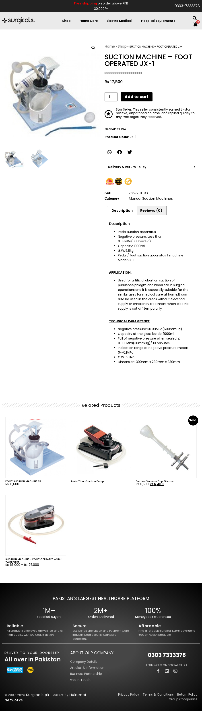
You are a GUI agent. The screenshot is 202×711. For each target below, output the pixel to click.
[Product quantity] (111, 96)
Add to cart (136, 96)
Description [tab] (122, 210)
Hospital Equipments (158, 21)
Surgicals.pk (37, 694)
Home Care (89, 21)
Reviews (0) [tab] (151, 210)
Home (110, 46)
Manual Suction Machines (151, 198)
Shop (66, 21)
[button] (194, 18)
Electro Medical (119, 21)
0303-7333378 (187, 5)
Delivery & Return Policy (127, 167)
